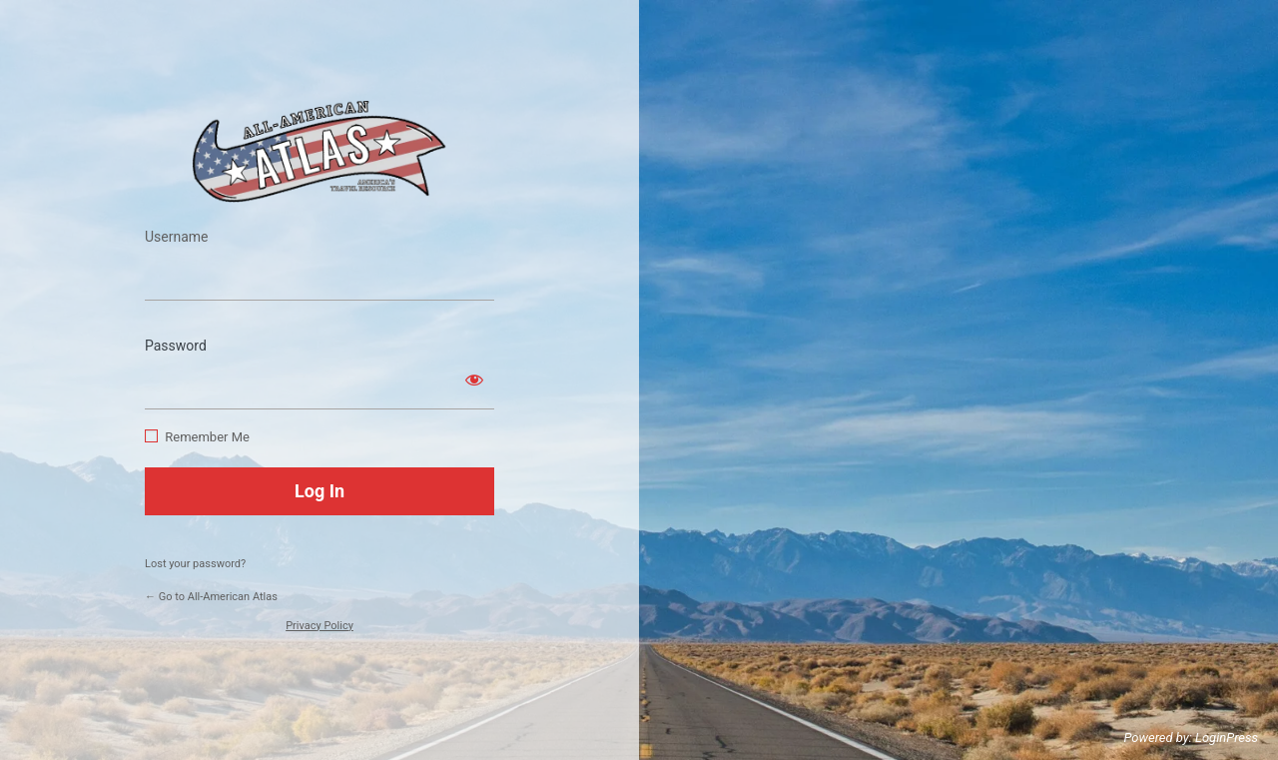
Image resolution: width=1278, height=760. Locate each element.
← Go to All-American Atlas (211, 596)
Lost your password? (195, 563)
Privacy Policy (319, 625)
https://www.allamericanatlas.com (319, 151)
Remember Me (207, 436)
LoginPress (1226, 737)
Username (177, 237)
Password (176, 346)
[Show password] (474, 379)
